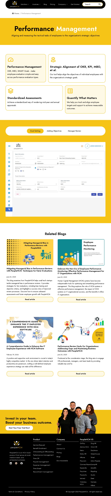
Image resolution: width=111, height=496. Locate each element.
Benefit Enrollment (40, 448)
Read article (30, 299)
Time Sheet (37, 468)
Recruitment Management (43, 472)
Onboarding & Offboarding (43, 452)
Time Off (36, 458)
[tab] (35, 131)
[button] (25, 4)
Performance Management (43, 455)
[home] (12, 4)
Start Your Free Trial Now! (19, 428)
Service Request (39, 445)
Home (15, 13)
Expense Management (41, 465)
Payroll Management (41, 462)
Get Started (75, 4)
